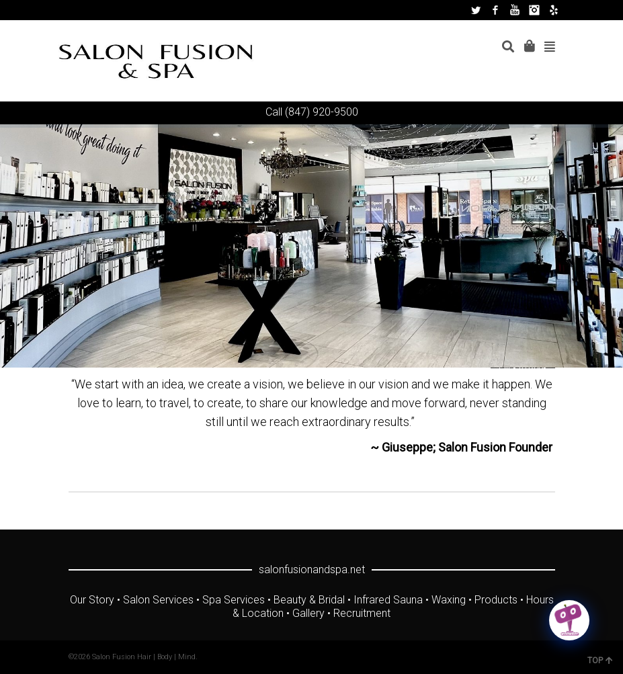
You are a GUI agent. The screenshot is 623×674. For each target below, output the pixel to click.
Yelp (554, 10)
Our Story (92, 599)
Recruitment (361, 613)
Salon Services (158, 599)
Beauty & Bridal (309, 599)
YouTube (515, 10)
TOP (600, 660)
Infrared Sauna (388, 599)
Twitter (476, 10)
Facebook (495, 10)
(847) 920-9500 (321, 112)
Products (495, 599)
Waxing (448, 599)
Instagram (534, 10)
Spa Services (233, 599)
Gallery (308, 613)
